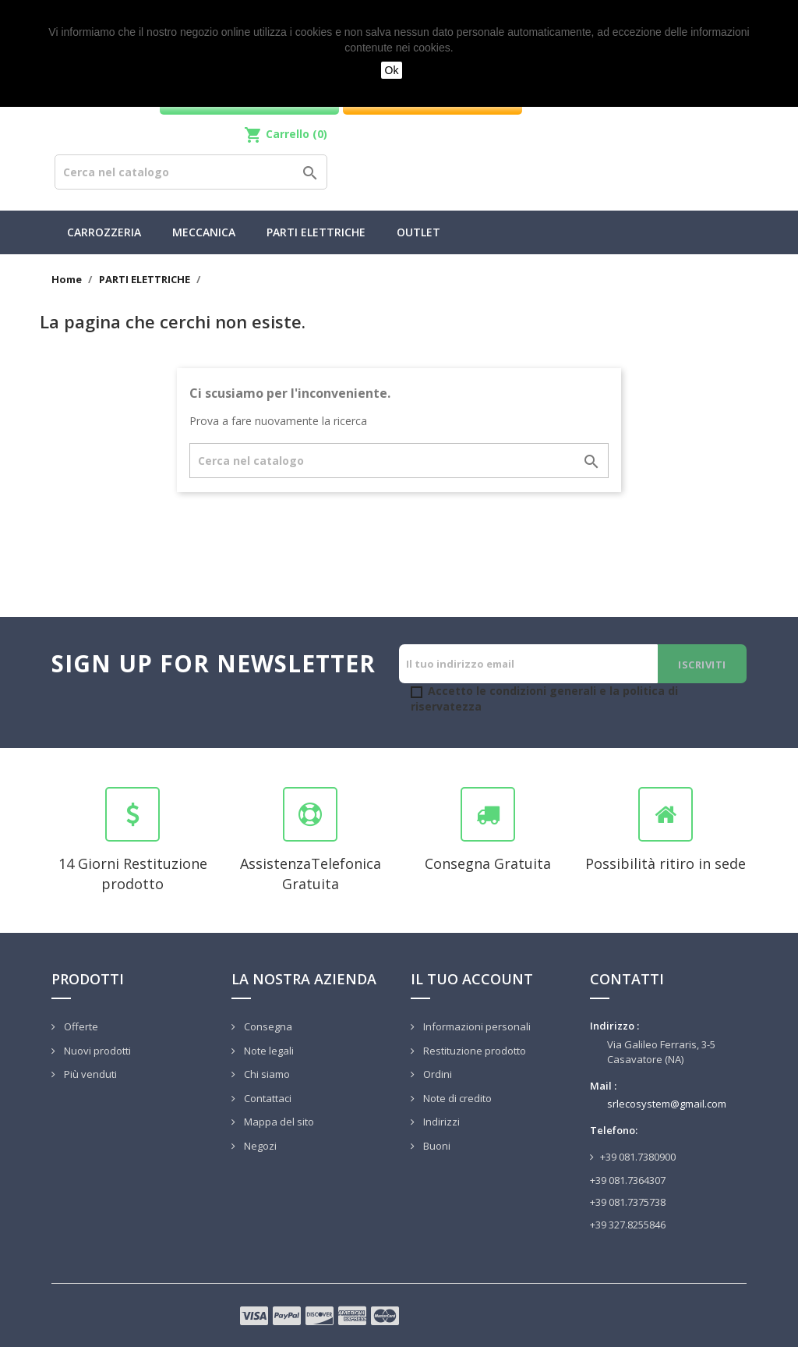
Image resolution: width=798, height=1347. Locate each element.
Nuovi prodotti (96, 1051)
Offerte (80, 1026)
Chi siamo (266, 1074)
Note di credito (456, 1098)
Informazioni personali (476, 1026)
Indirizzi (440, 1122)
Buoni (435, 1146)
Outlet (418, 232)
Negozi (259, 1146)
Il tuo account (472, 978)
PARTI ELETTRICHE (316, 232)
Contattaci (266, 1098)
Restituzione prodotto (473, 1051)
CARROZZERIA (104, 232)
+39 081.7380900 (638, 1157)
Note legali (268, 1051)
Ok (392, 70)
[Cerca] (191, 172)
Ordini (436, 1074)
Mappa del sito (278, 1122)
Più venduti (89, 1074)
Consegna (267, 1026)
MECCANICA (203, 232)
